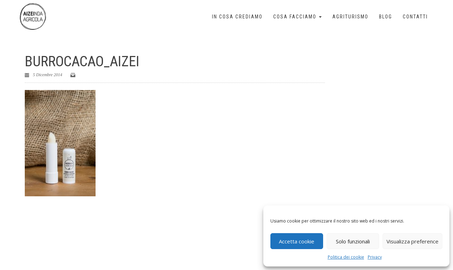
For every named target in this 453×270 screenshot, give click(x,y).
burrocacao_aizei (82, 61)
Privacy (375, 257)
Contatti (415, 16)
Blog (385, 16)
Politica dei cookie (346, 257)
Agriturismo (350, 16)
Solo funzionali (353, 241)
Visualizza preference (412, 241)
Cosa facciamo (297, 16)
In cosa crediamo (237, 16)
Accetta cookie (296, 241)
